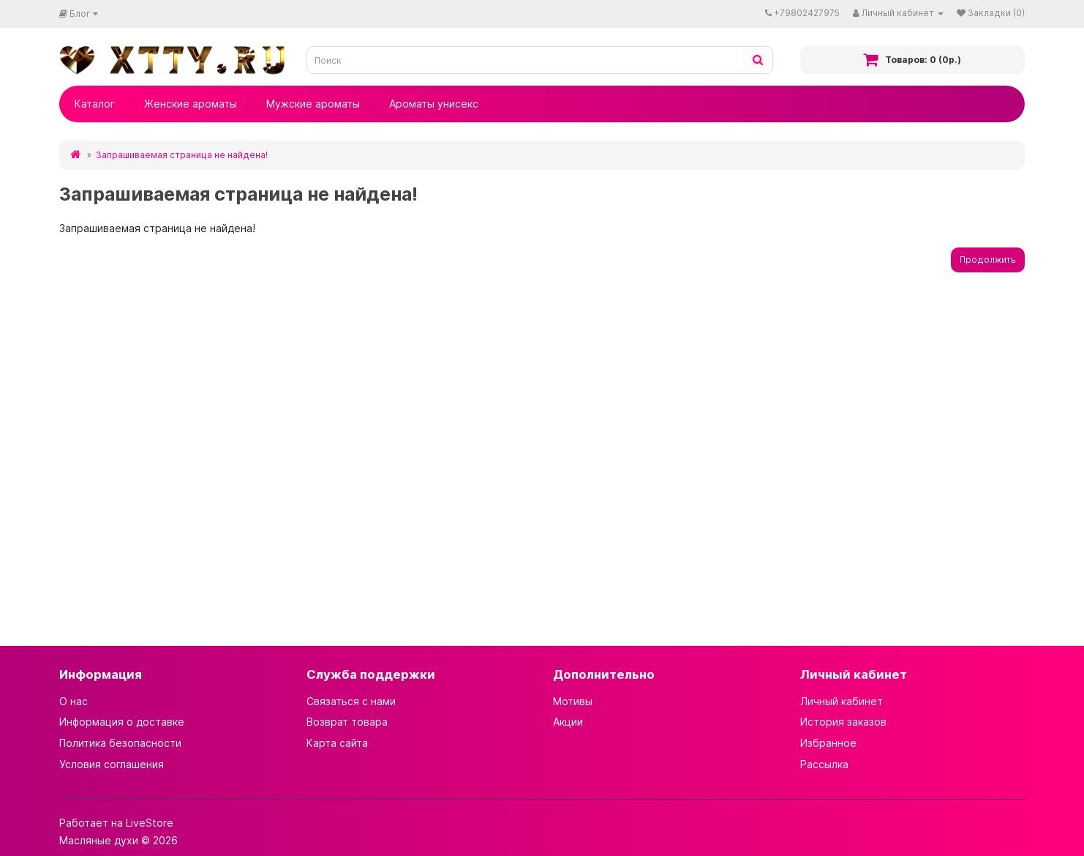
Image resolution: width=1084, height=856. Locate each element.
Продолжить (988, 259)
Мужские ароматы (313, 103)
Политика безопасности (120, 743)
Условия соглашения (111, 764)
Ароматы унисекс (433, 103)
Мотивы (572, 701)
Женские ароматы (190, 103)
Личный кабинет (841, 701)
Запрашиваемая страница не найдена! (182, 154)
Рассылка (824, 764)
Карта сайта (337, 743)
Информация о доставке (121, 721)
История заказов (843, 721)
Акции (568, 721)
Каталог (95, 103)
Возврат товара (347, 721)
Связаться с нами (351, 701)
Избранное (828, 743)
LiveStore (149, 822)
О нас (73, 701)
